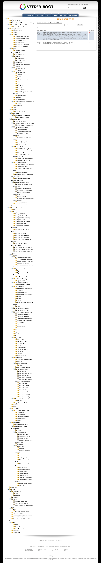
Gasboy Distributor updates (22, 38)
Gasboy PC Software (20, 233)
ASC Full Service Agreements (25, 259)
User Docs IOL (23, 383)
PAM (18, 324)
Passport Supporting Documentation (22, 515)
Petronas (19, 353)
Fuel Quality (22, 454)
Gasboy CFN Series (20, 219)
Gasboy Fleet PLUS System (22, 221)
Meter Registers (82, 558)
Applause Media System (23, 284)
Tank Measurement (22, 202)
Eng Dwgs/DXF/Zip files (23, 314)
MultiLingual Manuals (24, 458)
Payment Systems (22, 95)
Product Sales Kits (20, 72)
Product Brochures (20, 68)
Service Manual (21, 326)
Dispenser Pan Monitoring (24, 188)
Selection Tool (20, 446)
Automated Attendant (22, 340)
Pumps (19, 420)
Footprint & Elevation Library (24, 318)
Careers (46, 540)
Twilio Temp (14, 487)
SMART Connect (21, 401)
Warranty (21, 485)
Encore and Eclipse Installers (24, 294)
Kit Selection (20, 322)
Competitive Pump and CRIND (25, 359)
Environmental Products (21, 424)
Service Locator (71, 4)
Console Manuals (23, 438)
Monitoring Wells (21, 196)
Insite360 (15, 405)
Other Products (21, 86)
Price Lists (17, 66)
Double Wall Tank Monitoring (24, 190)
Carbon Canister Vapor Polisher (25, 125)
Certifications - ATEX (24, 436)
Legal (55, 540)
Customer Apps (17, 491)
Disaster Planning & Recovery (25, 261)
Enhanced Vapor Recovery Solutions (24, 123)
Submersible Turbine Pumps (22, 115)
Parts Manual (18, 336)
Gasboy (15, 34)
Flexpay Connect (21, 347)
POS (14, 523)
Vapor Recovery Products (23, 160)
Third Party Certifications (25, 477)
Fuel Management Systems (24, 80)
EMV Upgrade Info (20, 54)
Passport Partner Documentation (19, 25)
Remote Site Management (22, 399)
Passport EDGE (21, 90)
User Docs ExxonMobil (25, 377)
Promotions (18, 97)
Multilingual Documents (23, 416)
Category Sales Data (20, 121)
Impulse (19, 84)
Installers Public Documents (24, 320)
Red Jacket (16, 113)
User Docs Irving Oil (24, 385)
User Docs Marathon (24, 387)
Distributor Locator (79, 4)
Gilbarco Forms (19, 330)
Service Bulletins (23, 473)
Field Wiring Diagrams (23, 316)
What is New (18, 105)
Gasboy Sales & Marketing (22, 44)
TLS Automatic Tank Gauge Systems (14, 558)
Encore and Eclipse (22, 292)
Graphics (17, 56)
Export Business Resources (22, 269)
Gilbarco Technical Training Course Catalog (22, 23)
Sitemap (60, 540)
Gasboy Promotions (20, 42)
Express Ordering (21, 78)
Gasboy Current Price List (22, 36)
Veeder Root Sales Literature (22, 182)
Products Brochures (20, 147)
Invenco (15, 406)
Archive (13, 489)
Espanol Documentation (23, 271)
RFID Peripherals (21, 355)
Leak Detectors (21, 414)
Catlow (15, 32)
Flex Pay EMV (20, 343)
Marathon (17, 495)
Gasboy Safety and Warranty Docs (24, 249)
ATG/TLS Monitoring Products (25, 149)
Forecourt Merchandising (21, 282)
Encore (19, 76)
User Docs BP (22, 371)
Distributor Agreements (23, 263)
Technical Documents (18, 27)
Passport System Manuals (20, 517)
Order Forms (18, 62)
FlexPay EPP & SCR (22, 349)
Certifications (20, 412)
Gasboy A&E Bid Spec (21, 214)
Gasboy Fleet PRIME (20, 223)
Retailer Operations (20, 99)
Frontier (19, 70)
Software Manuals (23, 475)
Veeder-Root (16, 532)
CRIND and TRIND (22, 342)
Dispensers (16, 497)
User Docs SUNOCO (24, 395)
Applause (19, 74)
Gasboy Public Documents (22, 237)
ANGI (14, 210)
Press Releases (21, 60)
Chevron (19, 103)
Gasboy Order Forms (20, 40)
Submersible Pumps (22, 172)
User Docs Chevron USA (25, 373)
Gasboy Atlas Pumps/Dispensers (23, 216)
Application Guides (16, 21)
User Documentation (22, 369)
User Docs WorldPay (24, 397)
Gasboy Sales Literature (21, 46)
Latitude (19, 300)
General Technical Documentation (24, 312)
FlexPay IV (20, 351)
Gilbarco (15, 48)
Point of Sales (18, 357)
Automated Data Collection (24, 131)
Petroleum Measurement (23, 153)
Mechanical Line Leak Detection (25, 164)
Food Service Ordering (21, 279)
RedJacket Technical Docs (22, 410)
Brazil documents (17, 30)
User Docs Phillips (24, 391)
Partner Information (18, 513)
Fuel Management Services (22, 127)
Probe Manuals (23, 468)
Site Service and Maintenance (25, 145)
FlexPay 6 (19, 345)
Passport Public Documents (22, 64)
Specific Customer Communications (24, 101)
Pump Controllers (21, 418)
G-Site (16, 525)
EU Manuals (20, 444)
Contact (41, 540)
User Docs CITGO (24, 375)
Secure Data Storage (22, 143)
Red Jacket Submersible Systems (33, 558)
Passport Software (22, 363)
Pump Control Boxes (22, 166)
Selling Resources (16, 29)
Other (14, 107)
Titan (18, 306)
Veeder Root (16, 119)
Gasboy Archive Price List (22, 503)
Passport (19, 88)
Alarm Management (22, 129)
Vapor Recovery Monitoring (22, 403)
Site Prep (19, 328)
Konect (17, 334)
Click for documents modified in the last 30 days (49, 23)
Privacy (51, 540)
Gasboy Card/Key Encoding (22, 218)
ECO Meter (20, 290)
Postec (15, 109)
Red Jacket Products (20, 162)
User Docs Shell (23, 393)
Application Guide (23, 434)
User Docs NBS (23, 389)
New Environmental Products (24, 151)
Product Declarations (24, 469)
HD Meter (19, 82)
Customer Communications (22, 511)
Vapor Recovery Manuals (25, 483)
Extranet (86, 4)
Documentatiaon (21, 432)
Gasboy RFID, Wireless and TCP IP (24, 247)
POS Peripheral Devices (23, 367)
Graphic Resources (22, 58)
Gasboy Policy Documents (22, 235)
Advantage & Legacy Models (24, 288)
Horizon (19, 298)
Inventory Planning (22, 141)
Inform (20, 456)
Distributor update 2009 (21, 501)
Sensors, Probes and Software (25, 158)
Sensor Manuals (23, 471)
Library (11, 19)
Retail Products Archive (21, 529)
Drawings (21, 448)
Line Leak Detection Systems (50, 558)
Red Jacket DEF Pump (23, 117)
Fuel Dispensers (19, 286)
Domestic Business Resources (23, 257)
